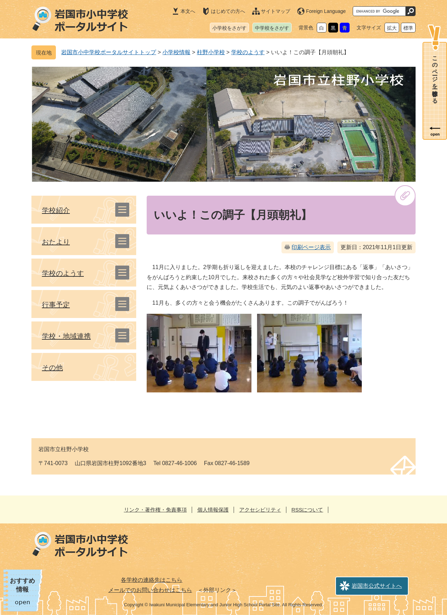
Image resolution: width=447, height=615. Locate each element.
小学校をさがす (229, 28)
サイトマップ (275, 11)
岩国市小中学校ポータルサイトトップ (108, 52)
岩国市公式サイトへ (377, 586)
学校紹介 (56, 210)
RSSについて (307, 510)
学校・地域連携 (66, 336)
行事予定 (56, 305)
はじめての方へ (228, 11)
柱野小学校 (211, 52)
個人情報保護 (213, 510)
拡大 (392, 28)
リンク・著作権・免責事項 (155, 510)
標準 (408, 28)
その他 (52, 367)
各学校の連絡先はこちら (151, 580)
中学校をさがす (272, 28)
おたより (56, 242)
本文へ (188, 11)
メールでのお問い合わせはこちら (150, 590)
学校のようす (248, 52)
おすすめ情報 (22, 585)
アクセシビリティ (260, 510)
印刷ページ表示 (311, 247)
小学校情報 (176, 52)
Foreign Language (326, 11)
